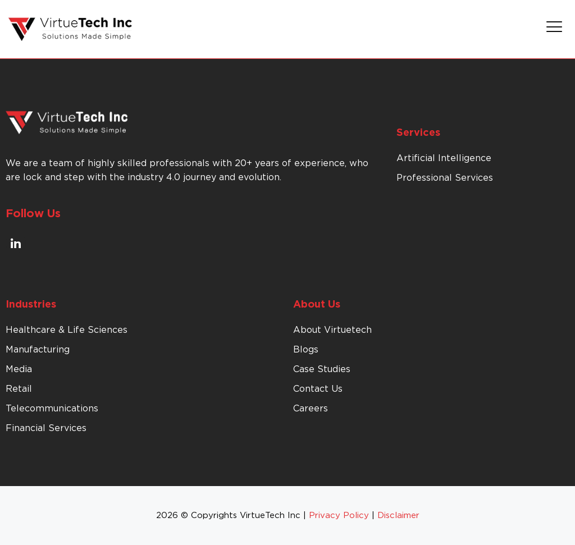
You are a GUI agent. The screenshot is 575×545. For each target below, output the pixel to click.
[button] (554, 29)
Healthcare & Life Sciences (66, 330)
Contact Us (318, 388)
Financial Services (46, 428)
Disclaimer (398, 515)
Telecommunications (52, 408)
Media (19, 369)
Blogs (305, 349)
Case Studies (321, 369)
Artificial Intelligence (443, 158)
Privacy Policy (339, 515)
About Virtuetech (332, 330)
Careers (310, 408)
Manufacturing (38, 349)
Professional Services (444, 177)
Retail (19, 388)
